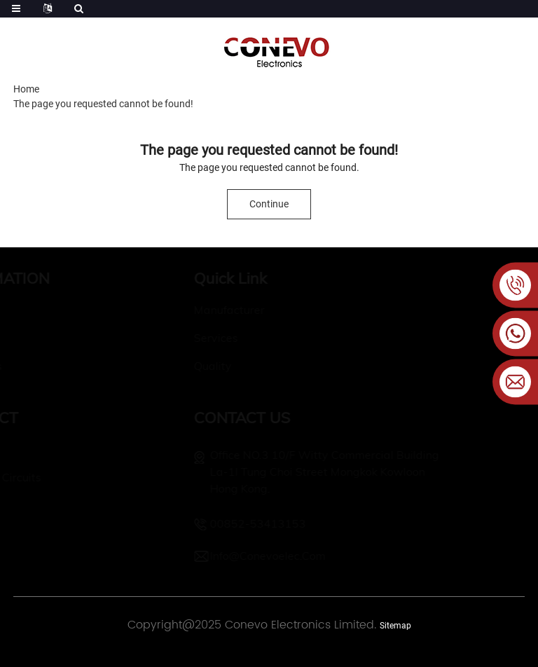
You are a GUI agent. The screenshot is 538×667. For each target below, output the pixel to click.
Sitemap (395, 626)
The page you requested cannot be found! (103, 103)
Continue (269, 203)
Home (26, 89)
